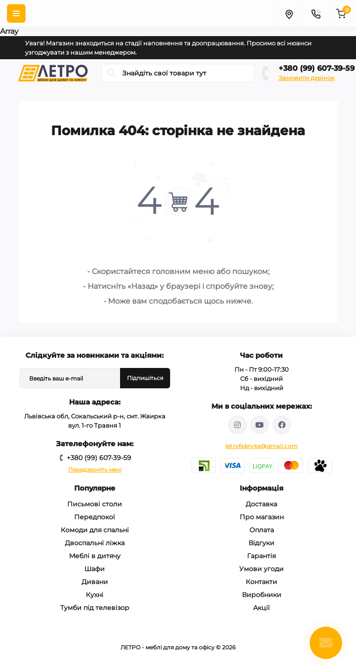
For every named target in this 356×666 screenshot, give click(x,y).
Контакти (261, 582)
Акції (261, 608)
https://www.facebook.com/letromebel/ (282, 425)
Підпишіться (145, 377)
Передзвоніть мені (94, 469)
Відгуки (261, 543)
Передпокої (94, 517)
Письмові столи (94, 504)
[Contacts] (315, 13)
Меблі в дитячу (95, 556)
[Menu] (16, 13)
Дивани (95, 582)
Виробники (261, 595)
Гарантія (261, 556)
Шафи (94, 569)
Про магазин (262, 517)
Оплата (261, 530)
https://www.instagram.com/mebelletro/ (237, 425)
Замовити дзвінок (307, 77)
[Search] (112, 73)
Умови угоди (261, 569)
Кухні (94, 595)
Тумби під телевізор (94, 608)
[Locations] (288, 13)
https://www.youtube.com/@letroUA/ (259, 425)
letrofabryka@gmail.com (261, 445)
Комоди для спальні (95, 530)
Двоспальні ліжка (95, 543)
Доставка (261, 504)
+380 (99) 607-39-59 (317, 68)
